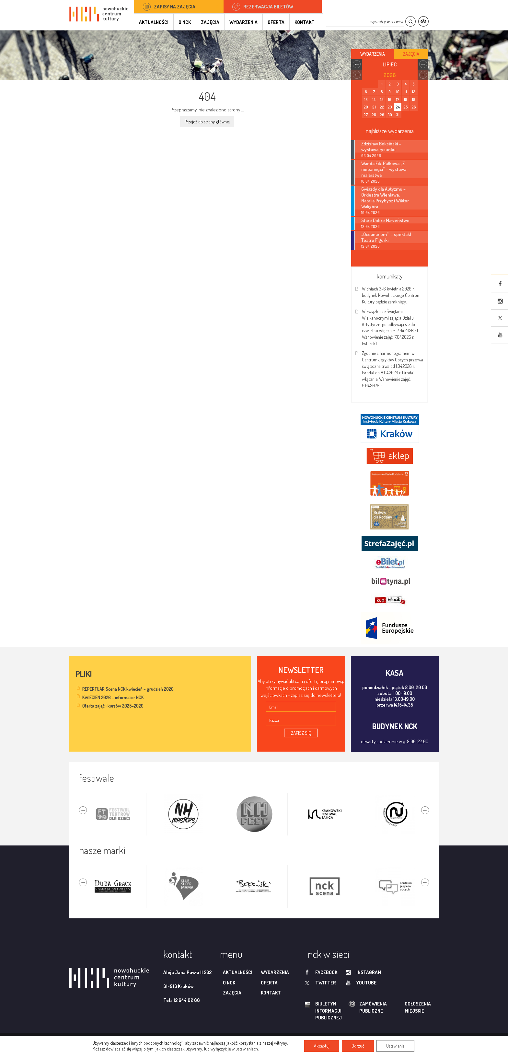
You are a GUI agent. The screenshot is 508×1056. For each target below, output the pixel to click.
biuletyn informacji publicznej (322, 1011)
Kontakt (304, 22)
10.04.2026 (370, 181)
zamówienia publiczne (352, 1007)
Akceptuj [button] (321, 1046)
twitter (325, 983)
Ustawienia (395, 1046)
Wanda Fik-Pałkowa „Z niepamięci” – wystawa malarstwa (383, 169)
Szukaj (410, 21)
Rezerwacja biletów (268, 7)
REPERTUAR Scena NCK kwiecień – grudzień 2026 (128, 689)
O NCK (185, 22)
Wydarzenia (243, 22)
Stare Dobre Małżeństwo (385, 220)
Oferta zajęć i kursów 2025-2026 (113, 706)
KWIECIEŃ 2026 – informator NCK (113, 697)
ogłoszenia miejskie (405, 1007)
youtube (366, 983)
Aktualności (153, 22)
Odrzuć (358, 1046)
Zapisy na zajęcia (174, 7)
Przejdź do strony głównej (207, 121)
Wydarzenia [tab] (372, 54)
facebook (326, 972)
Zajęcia (210, 22)
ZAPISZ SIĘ (301, 733)
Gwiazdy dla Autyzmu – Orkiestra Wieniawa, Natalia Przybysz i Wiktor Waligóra (385, 197)
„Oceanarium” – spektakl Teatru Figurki (386, 237)
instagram (368, 972)
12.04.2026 (370, 226)
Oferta (276, 22)
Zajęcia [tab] (411, 54)
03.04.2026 (371, 155)
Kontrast (423, 21)
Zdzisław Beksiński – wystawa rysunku (381, 146)
